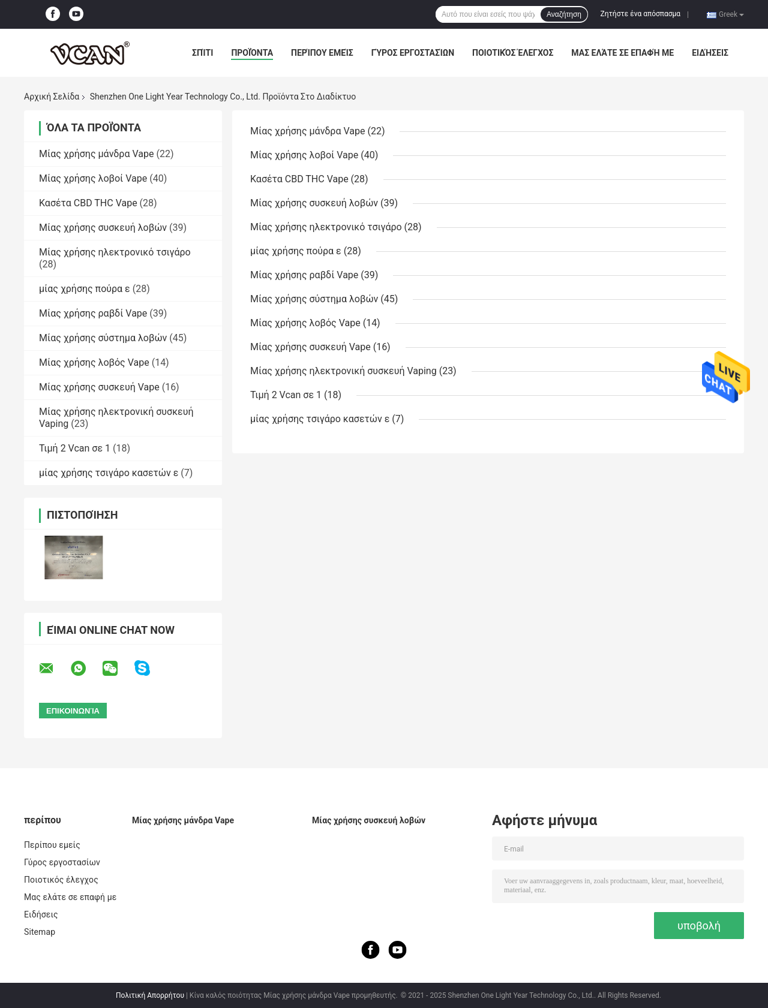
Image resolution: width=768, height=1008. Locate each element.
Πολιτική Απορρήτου (150, 995)
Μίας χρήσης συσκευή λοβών (103, 227)
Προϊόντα (252, 53)
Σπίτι (202, 53)
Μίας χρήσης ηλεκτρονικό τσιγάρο (115, 252)
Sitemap (39, 932)
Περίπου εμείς (322, 53)
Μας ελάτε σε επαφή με (622, 53)
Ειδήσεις (710, 53)
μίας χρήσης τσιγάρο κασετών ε (108, 473)
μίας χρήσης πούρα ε (84, 288)
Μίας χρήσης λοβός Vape (94, 362)
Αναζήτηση (564, 14)
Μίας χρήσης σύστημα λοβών (103, 338)
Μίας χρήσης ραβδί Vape (93, 313)
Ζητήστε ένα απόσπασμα (641, 14)
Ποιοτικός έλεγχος (512, 53)
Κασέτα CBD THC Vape (88, 203)
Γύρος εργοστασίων (412, 53)
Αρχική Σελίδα (51, 96)
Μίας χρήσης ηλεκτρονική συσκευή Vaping (343, 371)
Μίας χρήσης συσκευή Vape (99, 387)
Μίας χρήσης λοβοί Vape (93, 178)
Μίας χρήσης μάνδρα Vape (96, 154)
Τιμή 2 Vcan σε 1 (74, 448)
